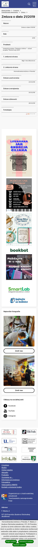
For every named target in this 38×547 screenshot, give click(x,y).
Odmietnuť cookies (26, 541)
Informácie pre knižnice (11, 480)
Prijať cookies (11, 541)
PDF (29, 113)
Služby (4, 468)
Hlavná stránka (6, 10)
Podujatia (5, 475)
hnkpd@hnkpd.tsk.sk (16, 520)
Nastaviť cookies (19, 545)
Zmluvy (23, 12)
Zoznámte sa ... (7, 477)
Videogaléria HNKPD (9, 485)
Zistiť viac (19, 351)
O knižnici (16, 10)
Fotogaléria (6, 482)
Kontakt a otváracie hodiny (12, 487)
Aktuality (5, 472)
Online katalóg (7, 470)
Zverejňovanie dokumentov (10, 12)
